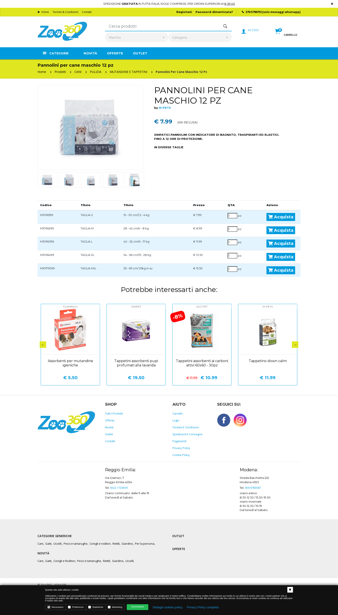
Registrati (184, 12)
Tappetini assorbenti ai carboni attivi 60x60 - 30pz (202, 363)
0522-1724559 (119, 488)
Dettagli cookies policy (168, 607)
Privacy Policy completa (203, 607)
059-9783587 (253, 488)
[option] (90, 127)
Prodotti (60, 72)
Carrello (177, 413)
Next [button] (295, 344)
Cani (40, 544)
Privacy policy (181, 448)
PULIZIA (95, 72)
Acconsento (137, 607)
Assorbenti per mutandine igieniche (70, 363)
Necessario (55, 607)
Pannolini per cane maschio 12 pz (181, 72)
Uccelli (57, 544)
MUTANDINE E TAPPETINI (128, 72)
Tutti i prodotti (114, 413)
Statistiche (95, 607)
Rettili (116, 544)
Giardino (127, 544)
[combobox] (136, 37)
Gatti (48, 544)
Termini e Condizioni (185, 427)
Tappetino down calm (268, 361)
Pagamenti (179, 441)
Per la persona (144, 544)
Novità (90, 53)
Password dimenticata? (214, 12)
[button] (286, 36)
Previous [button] (43, 344)
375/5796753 (254, 12)
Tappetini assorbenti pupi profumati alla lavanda (136, 363)
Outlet (140, 53)
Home (43, 12)
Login (175, 420)
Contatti (87, 12)
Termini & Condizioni (65, 12)
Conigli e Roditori (64, 561)
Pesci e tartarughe (76, 544)
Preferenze (76, 607)
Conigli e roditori (100, 544)
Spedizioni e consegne (187, 434)
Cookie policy (181, 455)
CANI (77, 72)
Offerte (115, 53)
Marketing (115, 607)
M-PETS (165, 107)
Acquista (280, 216)
